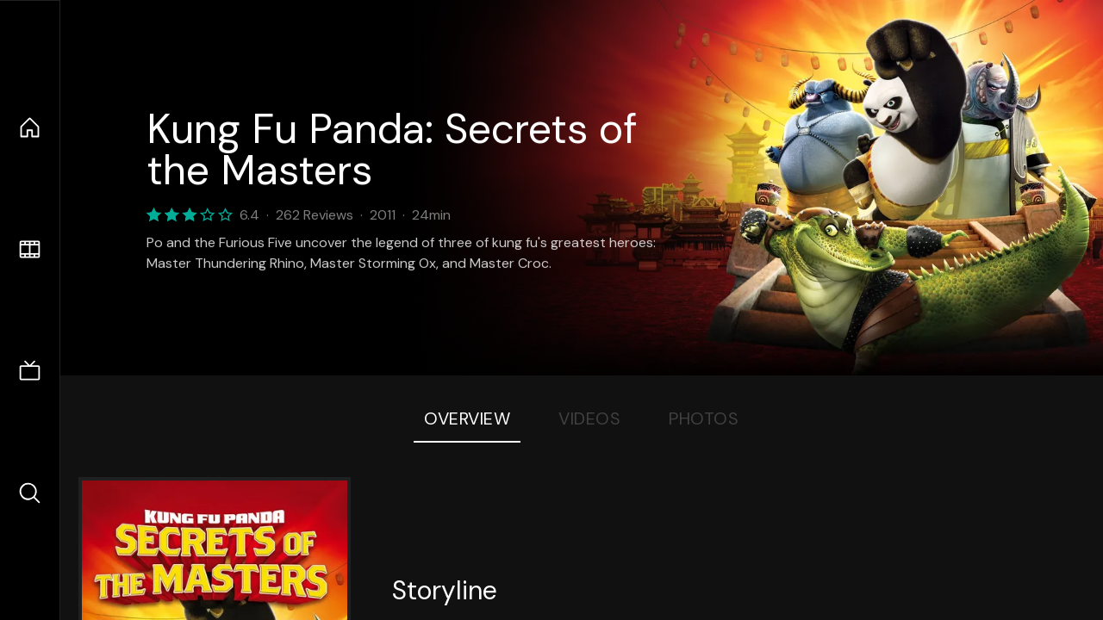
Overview (467, 418)
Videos (589, 418)
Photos (703, 418)
